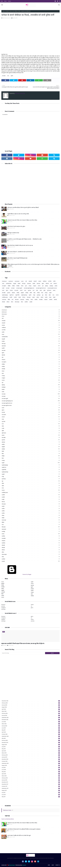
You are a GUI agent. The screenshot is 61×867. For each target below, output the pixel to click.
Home (2, 1)
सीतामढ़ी (3, 301)
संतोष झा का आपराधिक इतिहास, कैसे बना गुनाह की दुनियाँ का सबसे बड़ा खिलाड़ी (23, 207)
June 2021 (31, 727)
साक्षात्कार (45, 299)
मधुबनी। (30, 295)
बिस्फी (31, 292)
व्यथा (12, 299)
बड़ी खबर (13, 292)
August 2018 (31, 765)
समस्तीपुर (27, 299)
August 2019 (31, 744)
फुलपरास (8, 292)
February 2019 (31, 755)
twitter (32, 604)
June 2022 (31, 721)
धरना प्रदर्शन (16, 290)
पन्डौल (41, 290)
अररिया (54, 281)
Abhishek (4, 645)
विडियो (9, 299)
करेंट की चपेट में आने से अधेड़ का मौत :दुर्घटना (16, 226)
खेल (51, 283)
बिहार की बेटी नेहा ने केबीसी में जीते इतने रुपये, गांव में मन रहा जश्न (20, 245)
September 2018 (31, 763)
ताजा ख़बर (12, 288)
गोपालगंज (55, 283)
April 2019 (31, 750)
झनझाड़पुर (51, 285)
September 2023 (31, 717)
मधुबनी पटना (12, 295)
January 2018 (31, 780)
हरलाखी (31, 301)
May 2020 (31, 738)
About (5, 1)
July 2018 (31, 767)
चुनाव (26, 285)
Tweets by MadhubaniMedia (7, 819)
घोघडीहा (13, 285)
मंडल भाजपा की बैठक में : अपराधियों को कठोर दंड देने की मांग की (20, 251)
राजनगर (57, 295)
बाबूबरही (22, 292)
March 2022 (31, 723)
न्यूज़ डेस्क (29, 290)
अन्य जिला (49, 281)
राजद (53, 295)
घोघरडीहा (17, 285)
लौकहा (50, 297)
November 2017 (31, 784)
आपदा (3, 283)
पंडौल (37, 290)
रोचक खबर (28, 297)
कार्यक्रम (19, 283)
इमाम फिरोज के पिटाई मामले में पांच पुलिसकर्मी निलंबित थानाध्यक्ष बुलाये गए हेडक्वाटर (23, 829)
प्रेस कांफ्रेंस (3, 292)
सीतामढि (55, 299)
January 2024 (31, 715)
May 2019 (31, 748)
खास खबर (38, 283)
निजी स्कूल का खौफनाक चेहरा (13, 232)
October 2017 (31, 786)
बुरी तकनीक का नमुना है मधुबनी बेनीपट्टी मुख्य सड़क (17, 258)
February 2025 (31, 702)
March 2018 (31, 775)
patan (22, 281)
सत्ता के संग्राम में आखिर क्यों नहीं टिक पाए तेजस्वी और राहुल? (19, 835)
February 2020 (31, 740)
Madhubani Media (7, 810)
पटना (8, 75)
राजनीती (15, 297)
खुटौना (43, 283)
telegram (3, 619)
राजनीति (11, 297)
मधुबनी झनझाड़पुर (5, 295)
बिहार (34, 292)
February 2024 (31, 713)
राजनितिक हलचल (5, 297)
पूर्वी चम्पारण (49, 290)
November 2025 (31, 700)
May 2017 (31, 796)
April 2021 (31, 732)
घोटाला (22, 285)
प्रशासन (54, 290)
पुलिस (44, 290)
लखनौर (33, 297)
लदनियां (42, 297)
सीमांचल (8, 301)
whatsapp (3, 609)
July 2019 (31, 746)
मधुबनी (12, 75)
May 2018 (31, 771)
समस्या (32, 299)
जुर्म (42, 285)
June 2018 (31, 769)
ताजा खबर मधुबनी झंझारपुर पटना (29, 288)
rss (31, 606)
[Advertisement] (30, 666)
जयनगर (39, 285)
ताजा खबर (7, 11)
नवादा (25, 290)
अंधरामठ (39, 281)
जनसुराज (34, 285)
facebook (3, 604)
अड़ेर (26, 281)
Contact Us (57, 865)
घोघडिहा (9, 285)
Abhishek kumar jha (7, 17)
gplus (32, 607)
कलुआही (14, 283)
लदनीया (46, 297)
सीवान (12, 301)
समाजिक (36, 299)
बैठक (42, 292)
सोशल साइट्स (17, 301)
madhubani (11, 281)
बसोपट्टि (18, 292)
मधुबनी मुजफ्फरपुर (24, 295)
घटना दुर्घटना (4, 285)
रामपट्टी (19, 297)
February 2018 (31, 777)
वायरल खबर (4, 299)
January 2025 (31, 705)
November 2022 (31, 719)
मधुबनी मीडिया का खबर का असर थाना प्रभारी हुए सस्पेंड (18, 213)
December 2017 (31, 782)
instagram (3, 607)
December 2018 (31, 759)
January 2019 (31, 757)
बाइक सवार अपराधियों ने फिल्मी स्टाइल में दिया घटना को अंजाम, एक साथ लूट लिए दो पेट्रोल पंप (22, 643)
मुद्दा (42, 295)
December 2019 (31, 742)
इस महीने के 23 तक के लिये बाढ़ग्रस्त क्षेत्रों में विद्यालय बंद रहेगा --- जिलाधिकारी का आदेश (24, 239)
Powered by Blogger (16, 574)
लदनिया (38, 297)
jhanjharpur (4, 281)
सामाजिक (50, 299)
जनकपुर (30, 285)
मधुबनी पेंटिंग (17, 295)
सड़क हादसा (22, 299)
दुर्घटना (7, 290)
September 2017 (31, 788)
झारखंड (56, 285)
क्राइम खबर (29, 283)
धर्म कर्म (21, 290)
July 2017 (31, 792)
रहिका (46, 295)
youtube (3, 606)
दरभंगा (3, 290)
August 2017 (31, 790)
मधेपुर (34, 295)
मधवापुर (46, 292)
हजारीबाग (26, 301)
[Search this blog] (23, 653)
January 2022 (31, 725)
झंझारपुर (46, 285)
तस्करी (3, 288)
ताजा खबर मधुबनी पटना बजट (52, 288)
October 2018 (31, 761)
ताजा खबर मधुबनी (19, 288)
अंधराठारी (35, 281)
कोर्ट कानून (23, 283)
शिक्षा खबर (17, 299)
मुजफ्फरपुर (38, 295)
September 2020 (31, 736)
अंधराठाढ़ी (30, 281)
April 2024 (31, 709)
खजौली (34, 283)
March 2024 (31, 711)
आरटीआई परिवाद (8, 283)
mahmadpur (17, 281)
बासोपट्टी (26, 292)
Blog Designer (12, 865)
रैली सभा (23, 297)
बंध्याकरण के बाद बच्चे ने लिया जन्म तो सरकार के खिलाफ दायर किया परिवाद (22, 220)
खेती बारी (47, 283)
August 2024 (31, 707)
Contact (9, 1)
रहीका (50, 295)
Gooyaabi (24, 865)
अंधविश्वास (44, 281)
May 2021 (31, 730)
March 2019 (31, 752)
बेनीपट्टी (38, 292)
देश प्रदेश (11, 290)
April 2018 (31, 773)
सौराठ (22, 301)
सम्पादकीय (40, 299)
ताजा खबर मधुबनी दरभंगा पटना (41, 288)
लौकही (54, 297)
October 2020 (31, 734)
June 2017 (31, 794)
